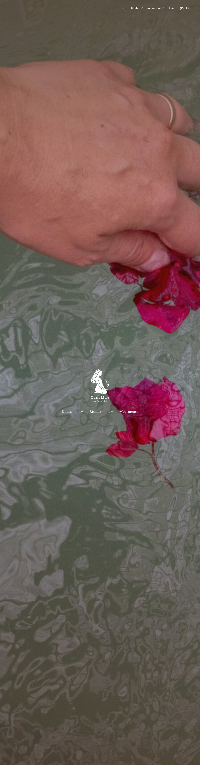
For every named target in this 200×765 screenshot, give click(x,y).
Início (122, 8)
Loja (172, 8)
